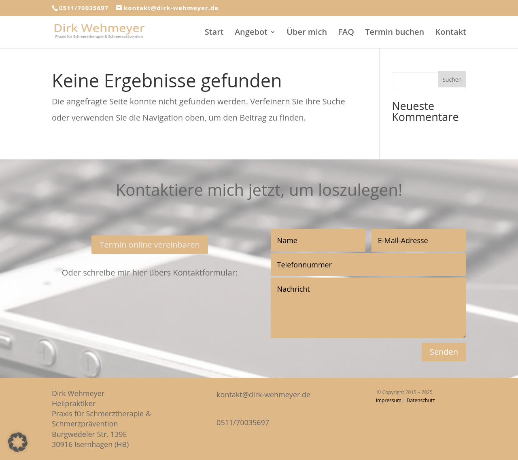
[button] (18, 442)
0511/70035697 (83, 8)
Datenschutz (421, 400)
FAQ (346, 33)
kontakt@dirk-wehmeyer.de (263, 394)
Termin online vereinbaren (150, 244)
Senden (444, 351)
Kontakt (450, 33)
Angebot (251, 33)
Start (214, 33)
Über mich (307, 33)
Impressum (388, 400)
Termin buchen (394, 33)
